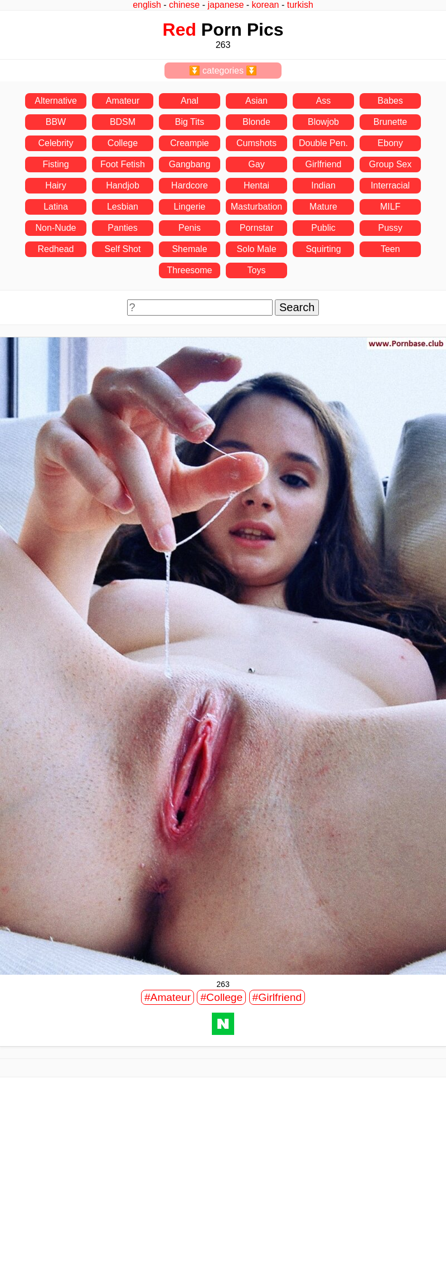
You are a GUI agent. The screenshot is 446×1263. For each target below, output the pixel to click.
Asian (256, 100)
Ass (323, 100)
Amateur (122, 100)
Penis (189, 228)
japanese (225, 4)
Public (323, 228)
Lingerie (190, 206)
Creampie (189, 143)
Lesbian (122, 206)
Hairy (55, 185)
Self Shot (123, 249)
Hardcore (189, 185)
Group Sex (390, 164)
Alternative (56, 100)
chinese (184, 4)
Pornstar (256, 228)
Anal (189, 100)
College (123, 143)
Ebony (390, 143)
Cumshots (256, 143)
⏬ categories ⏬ (223, 70)
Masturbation (257, 206)
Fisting (55, 164)
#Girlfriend (277, 997)
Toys (257, 270)
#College (221, 997)
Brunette (390, 122)
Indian (323, 185)
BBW (56, 122)
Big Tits (189, 122)
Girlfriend (324, 164)
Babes (390, 100)
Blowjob (323, 122)
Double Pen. (323, 143)
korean (265, 4)
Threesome (189, 270)
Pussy (390, 228)
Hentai (256, 185)
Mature (323, 206)
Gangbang (190, 164)
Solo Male (256, 249)
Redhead (56, 249)
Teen (390, 249)
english (147, 4)
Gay (256, 164)
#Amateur (167, 997)
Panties (122, 228)
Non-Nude (56, 228)
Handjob (122, 185)
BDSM (122, 122)
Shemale (189, 249)
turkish (300, 4)
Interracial (390, 185)
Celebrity (55, 143)
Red (179, 30)
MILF (390, 206)
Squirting (323, 249)
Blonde (256, 122)
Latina (55, 206)
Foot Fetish (122, 164)
